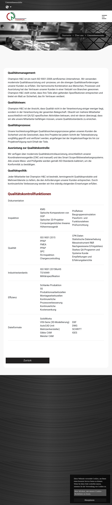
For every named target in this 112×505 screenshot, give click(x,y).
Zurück (28, 360)
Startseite (66, 35)
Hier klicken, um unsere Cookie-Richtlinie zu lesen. (88, 492)
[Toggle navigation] (104, 16)
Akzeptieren (89, 500)
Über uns (79, 35)
